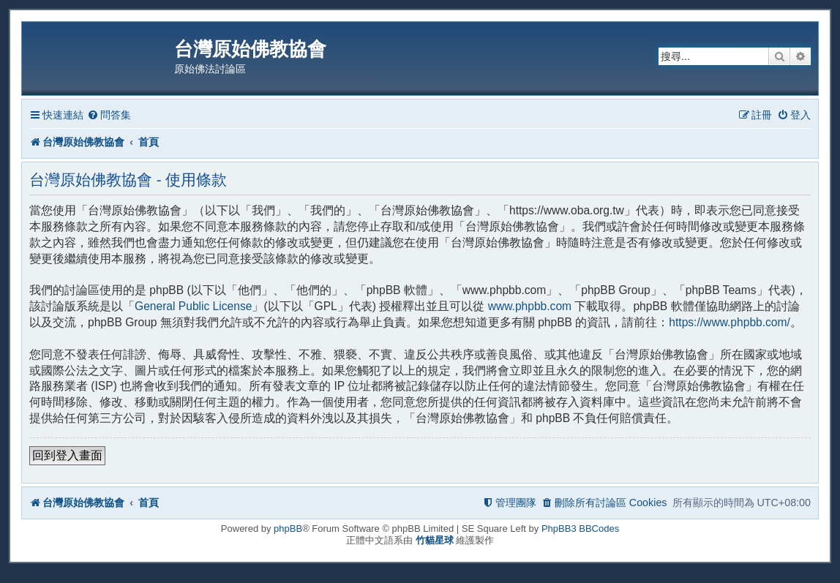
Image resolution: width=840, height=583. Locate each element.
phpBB (288, 528)
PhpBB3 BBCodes (580, 528)
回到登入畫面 (67, 455)
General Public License (193, 306)
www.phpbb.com (529, 306)
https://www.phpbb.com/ (729, 322)
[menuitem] (109, 115)
